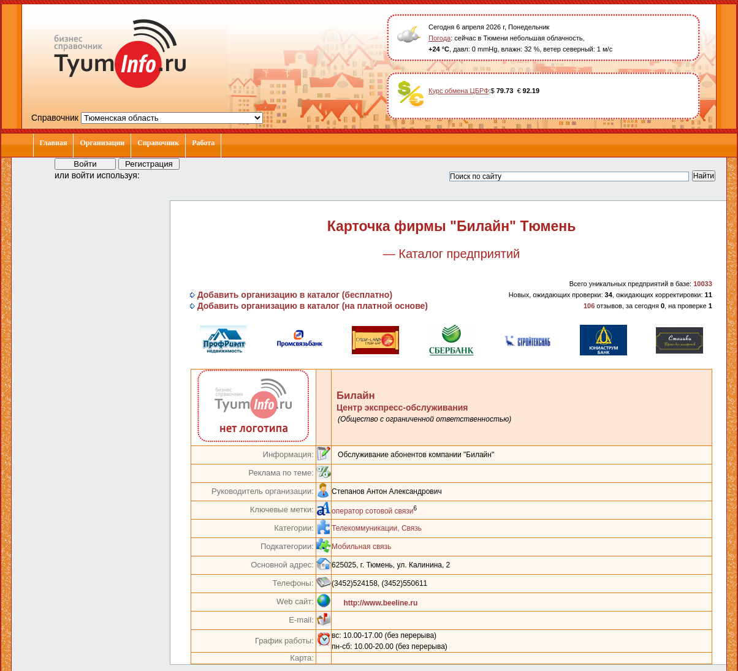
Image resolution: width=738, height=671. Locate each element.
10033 (702, 283)
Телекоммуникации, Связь (377, 528)
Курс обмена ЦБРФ (458, 90)
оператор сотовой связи (372, 511)
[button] (160, 175)
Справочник (158, 142)
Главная (53, 142)
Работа (203, 142)
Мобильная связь (361, 546)
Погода (439, 38)
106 (589, 305)
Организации (102, 142)
